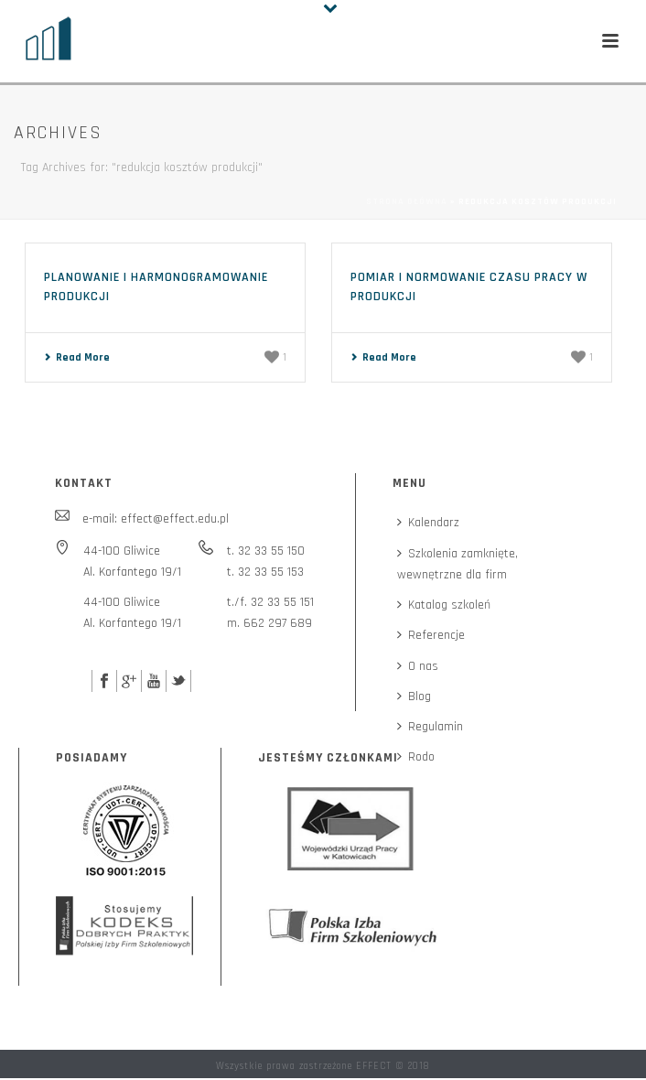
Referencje (431, 635)
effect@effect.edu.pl (175, 519)
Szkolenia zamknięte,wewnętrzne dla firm (457, 564)
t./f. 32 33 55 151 (270, 602)
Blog (414, 696)
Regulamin (430, 726)
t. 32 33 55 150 (266, 551)
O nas (417, 666)
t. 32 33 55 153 (265, 572)
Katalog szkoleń (443, 605)
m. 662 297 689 (269, 623)
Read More (77, 357)
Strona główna (406, 201)
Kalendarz (428, 522)
